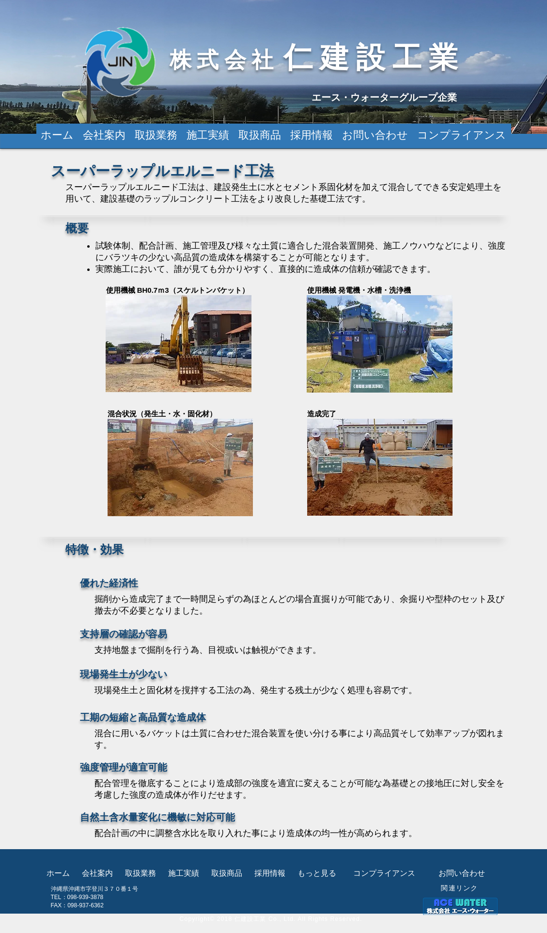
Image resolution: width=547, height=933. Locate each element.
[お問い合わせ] (462, 873)
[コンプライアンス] (384, 873)
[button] (260, 135)
